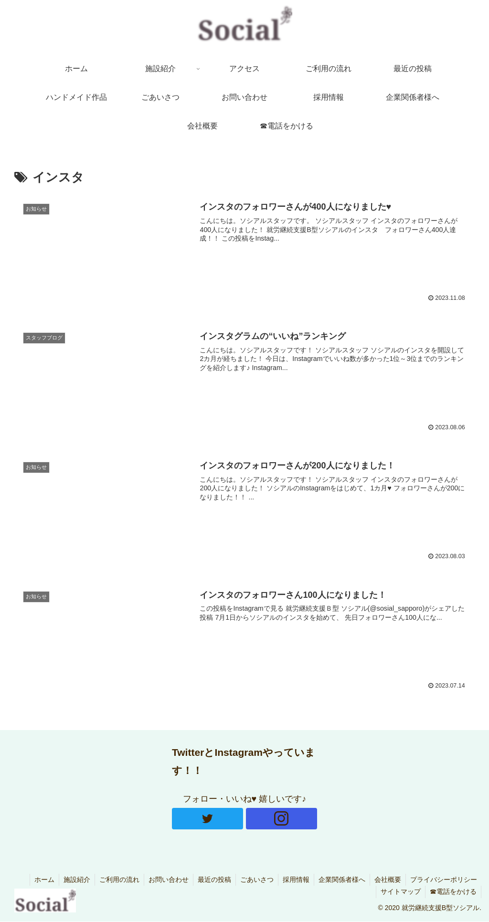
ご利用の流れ (112, 880)
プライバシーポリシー (443, 880)
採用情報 (292, 880)
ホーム (35, 880)
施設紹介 (68, 880)
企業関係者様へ (339, 880)
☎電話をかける (452, 892)
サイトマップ (399, 892)
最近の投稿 (209, 880)
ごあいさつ (252, 880)
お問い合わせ (162, 880)
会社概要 (386, 880)
